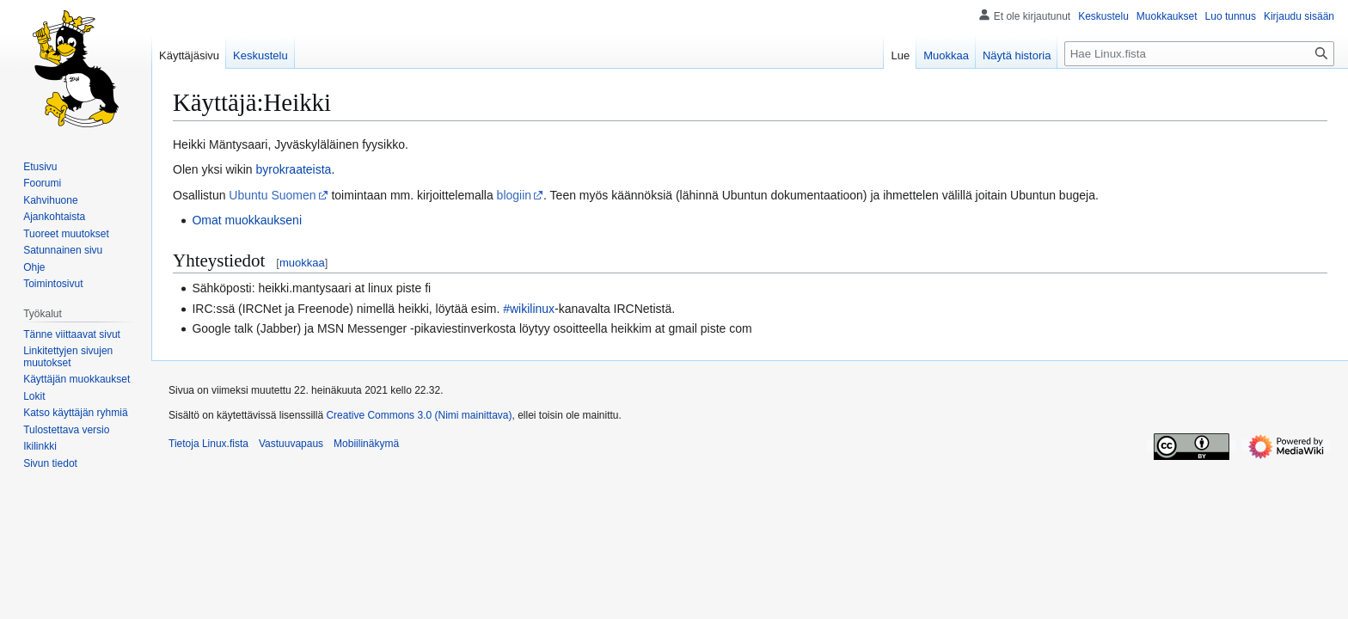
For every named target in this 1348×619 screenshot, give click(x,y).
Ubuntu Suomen (272, 195)
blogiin (514, 195)
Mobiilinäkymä (366, 444)
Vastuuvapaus (291, 444)
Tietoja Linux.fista (208, 444)
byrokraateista (293, 169)
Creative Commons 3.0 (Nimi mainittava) (419, 415)
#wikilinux (529, 309)
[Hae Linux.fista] (1199, 53)
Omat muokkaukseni (247, 220)
